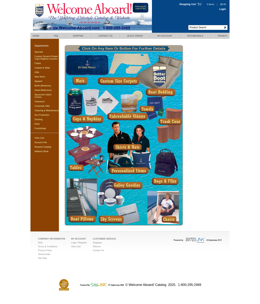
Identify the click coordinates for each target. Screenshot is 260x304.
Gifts (37, 72)
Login (222, 9)
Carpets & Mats (42, 67)
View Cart (39, 138)
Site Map (42, 258)
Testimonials (195, 36)
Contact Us (105, 36)
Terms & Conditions (47, 246)
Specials (39, 52)
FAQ (56, 36)
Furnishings (40, 128)
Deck (37, 124)
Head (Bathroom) (43, 90)
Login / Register (79, 242)
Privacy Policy (45, 250)
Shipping (78, 36)
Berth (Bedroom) (43, 85)
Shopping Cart (187, 4)
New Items (40, 76)
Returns (97, 246)
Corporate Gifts (42, 106)
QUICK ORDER (135, 36)
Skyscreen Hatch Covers (43, 95)
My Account (164, 36)
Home (35, 36)
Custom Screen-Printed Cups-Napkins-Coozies (46, 57)
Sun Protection (42, 115)
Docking (39, 119)
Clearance (40, 101)
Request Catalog (43, 147)
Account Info (41, 142)
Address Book (41, 151)
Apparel (38, 81)
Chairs (38, 63)
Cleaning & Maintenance (47, 110)
